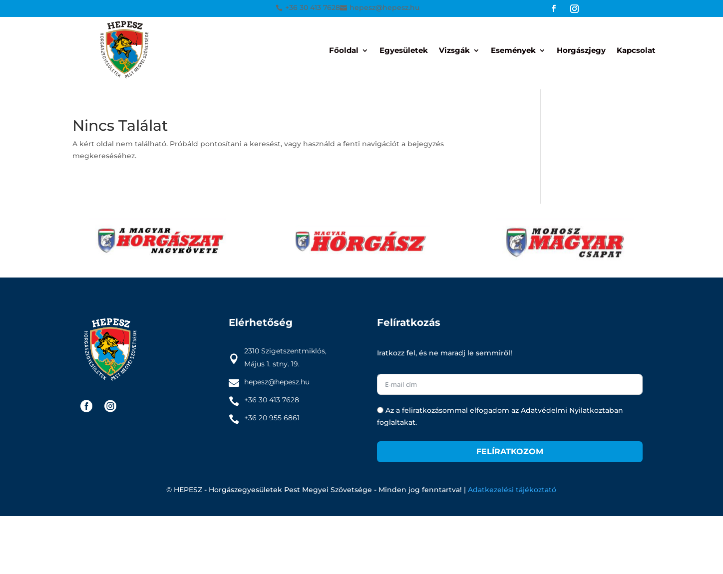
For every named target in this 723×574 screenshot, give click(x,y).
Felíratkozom (509, 451)
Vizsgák (454, 51)
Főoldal (344, 51)
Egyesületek (403, 51)
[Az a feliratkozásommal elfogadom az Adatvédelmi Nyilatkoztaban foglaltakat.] (380, 410)
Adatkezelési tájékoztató (512, 489)
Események (513, 51)
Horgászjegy (581, 51)
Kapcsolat (636, 51)
